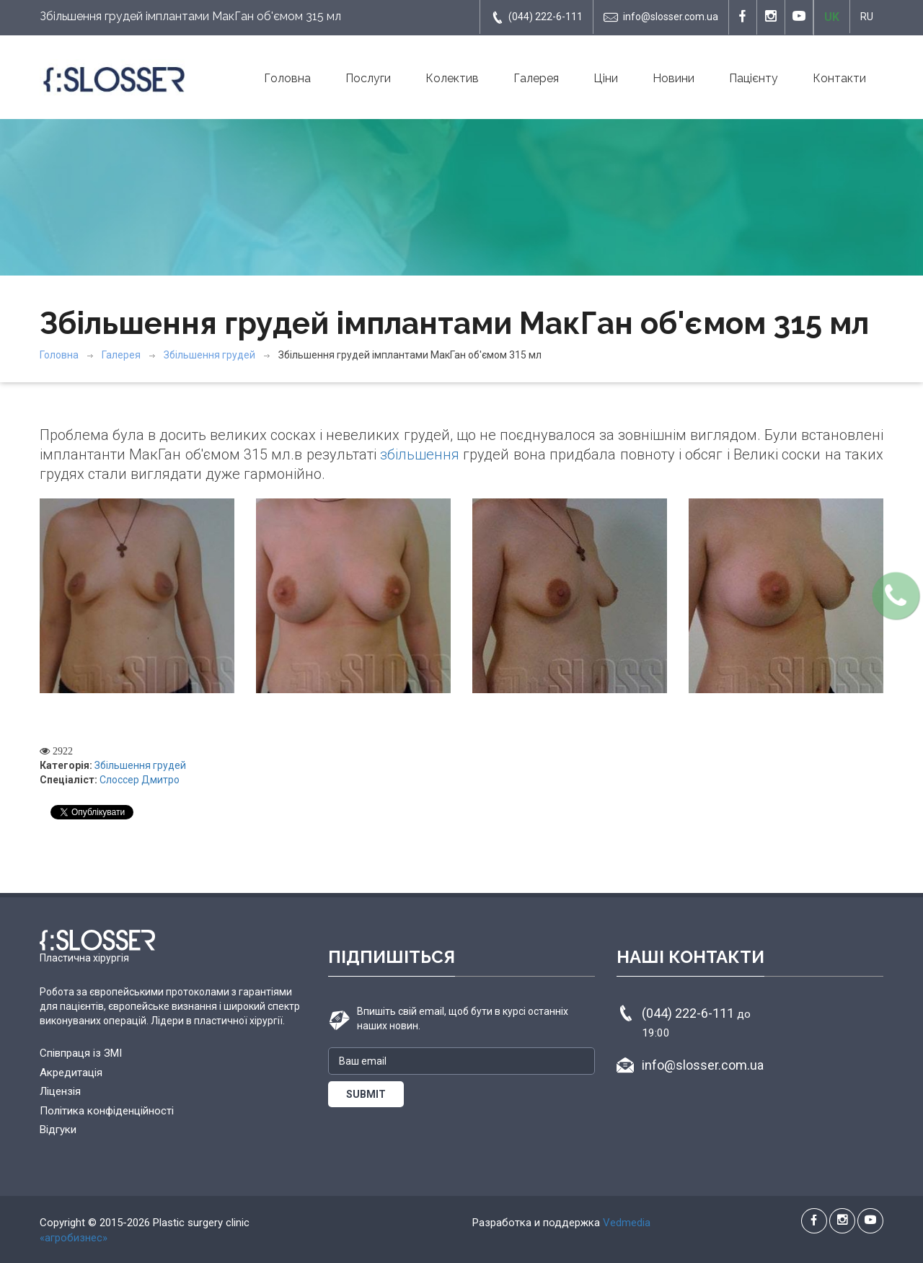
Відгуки (58, 1129)
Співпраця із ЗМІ (81, 1053)
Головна (287, 78)
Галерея (536, 78)
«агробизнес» (73, 1237)
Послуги (368, 78)
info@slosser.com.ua (661, 17)
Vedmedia (626, 1222)
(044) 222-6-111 (536, 17)
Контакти (839, 78)
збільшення (419, 454)
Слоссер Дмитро (140, 779)
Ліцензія (60, 1091)
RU (866, 16)
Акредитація (71, 1072)
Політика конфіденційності (107, 1110)
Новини (673, 78)
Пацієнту (753, 78)
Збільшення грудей (209, 355)
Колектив (452, 78)
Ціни (605, 78)
